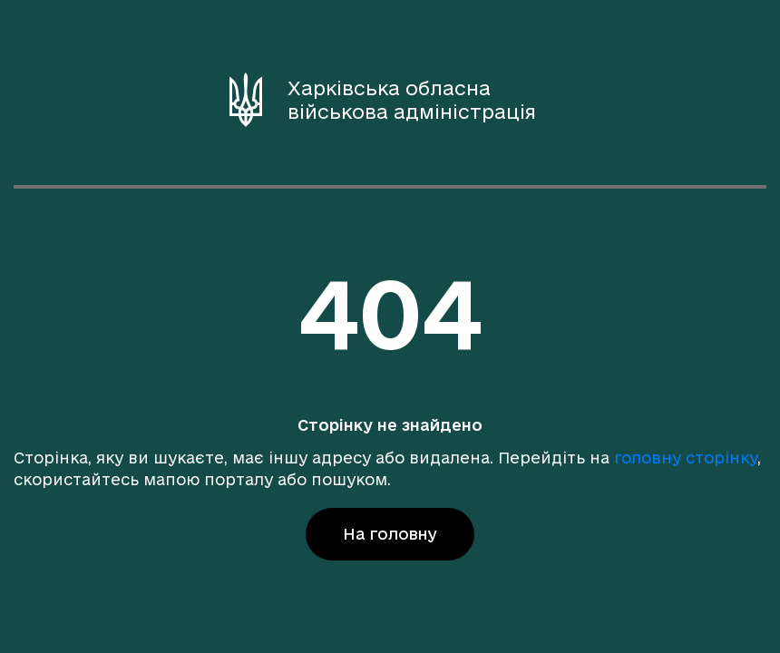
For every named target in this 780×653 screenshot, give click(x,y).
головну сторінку (685, 457)
